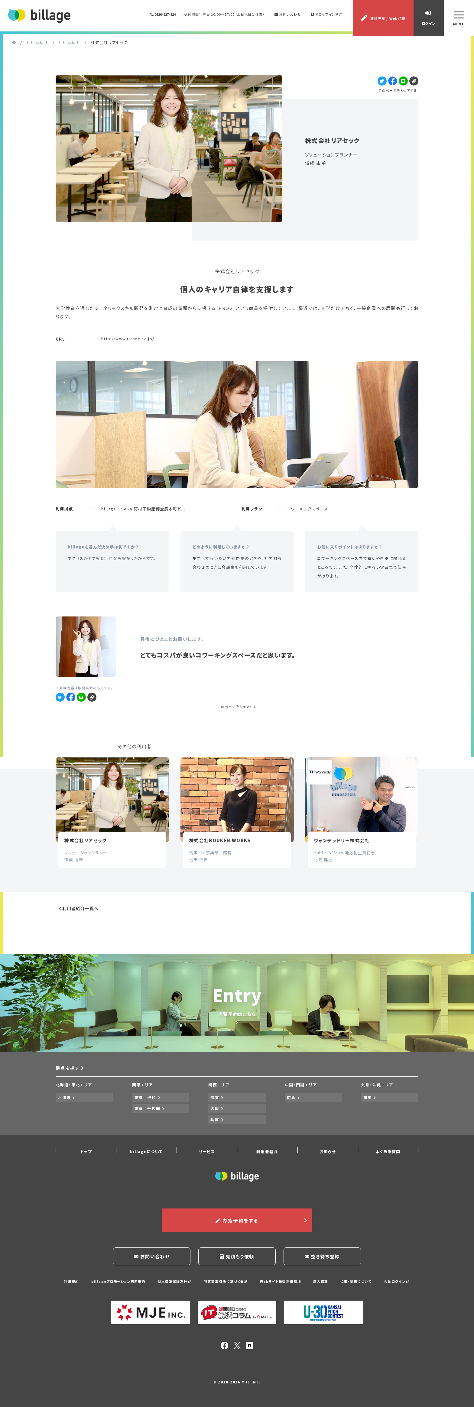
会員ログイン (398, 1282)
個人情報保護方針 (174, 1282)
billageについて (146, 1155)
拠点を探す (70, 1079)
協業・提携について (357, 1282)
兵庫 (215, 1126)
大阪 (215, 1117)
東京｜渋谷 (145, 1108)
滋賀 (215, 1108)
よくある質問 (388, 1155)
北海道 (64, 1108)
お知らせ (328, 1155)
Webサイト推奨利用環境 (281, 1282)
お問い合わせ (288, 16)
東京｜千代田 (147, 1117)
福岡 (368, 1108)
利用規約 (70, 1282)
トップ (86, 1155)
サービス (207, 1155)
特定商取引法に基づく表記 (226, 1282)
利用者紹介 (267, 1155)
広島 (291, 1108)
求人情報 (321, 1282)
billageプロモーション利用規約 (117, 1282)
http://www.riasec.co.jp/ (128, 344)
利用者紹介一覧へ (79, 917)
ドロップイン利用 (327, 16)
